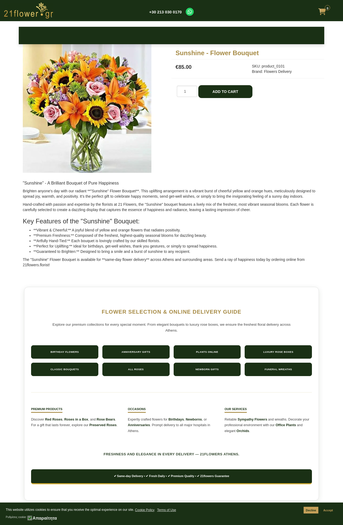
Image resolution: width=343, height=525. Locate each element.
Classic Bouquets (64, 369)
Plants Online (207, 351)
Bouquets (171, 35)
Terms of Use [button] (166, 510)
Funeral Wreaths (278, 369)
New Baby (137, 35)
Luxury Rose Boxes (278, 351)
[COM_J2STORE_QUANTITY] (187, 91)
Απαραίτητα (44, 518)
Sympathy (205, 35)
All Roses (136, 369)
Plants (273, 35)
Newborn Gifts (207, 369)
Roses (36, 35)
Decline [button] (311, 510)
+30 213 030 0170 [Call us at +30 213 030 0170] (165, 12)
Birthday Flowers (64, 351)
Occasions (104, 35)
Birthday (70, 35)
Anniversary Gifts (135, 351)
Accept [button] (328, 510)
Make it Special (307, 35)
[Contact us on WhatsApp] (190, 12)
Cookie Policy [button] (145, 510)
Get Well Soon (239, 35)
